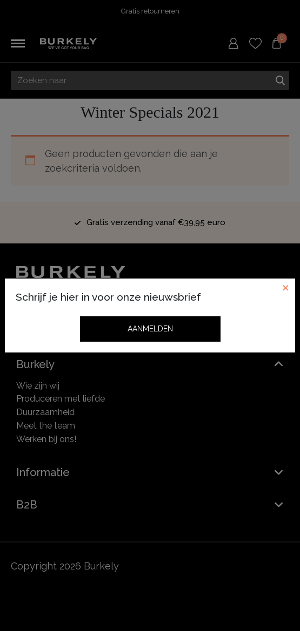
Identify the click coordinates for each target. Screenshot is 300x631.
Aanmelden (150, 328)
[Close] (285, 288)
